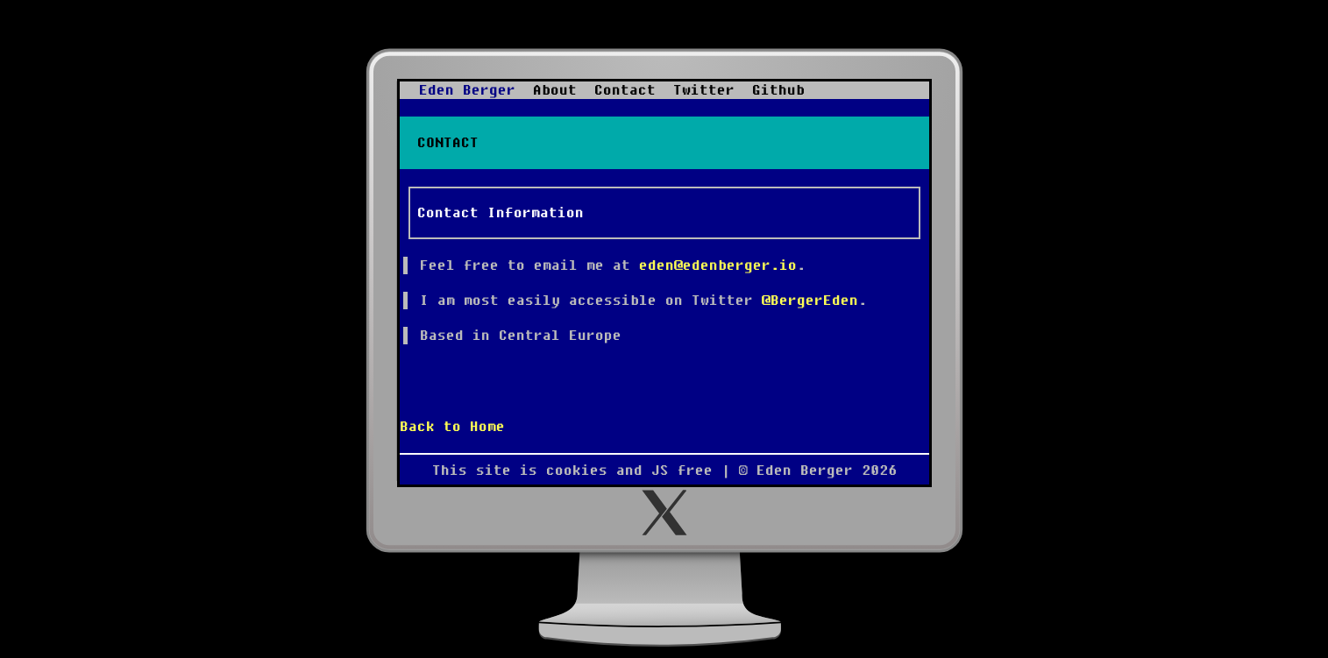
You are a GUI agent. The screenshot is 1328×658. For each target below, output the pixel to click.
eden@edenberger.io (718, 265)
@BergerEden (810, 300)
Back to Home (452, 426)
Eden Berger (467, 90)
